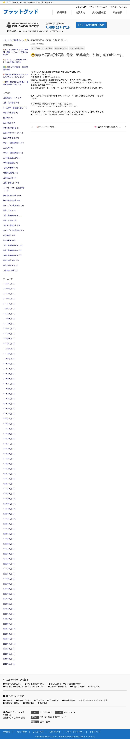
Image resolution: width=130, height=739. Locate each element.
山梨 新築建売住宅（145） (13, 245)
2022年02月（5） (9, 529)
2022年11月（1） (9, 484)
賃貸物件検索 (99, 12)
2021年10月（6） (9, 549)
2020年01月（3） (9, 654)
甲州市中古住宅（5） (11, 265)
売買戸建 (61, 12)
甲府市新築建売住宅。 (35, 684)
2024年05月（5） (9, 394)
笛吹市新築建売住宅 (12, 684)
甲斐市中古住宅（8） (11, 113)
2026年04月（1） (9, 284)
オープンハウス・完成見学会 (42, 48)
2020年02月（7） (9, 649)
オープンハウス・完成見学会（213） (13, 189)
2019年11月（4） (9, 664)
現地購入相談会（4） (11, 173)
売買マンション (23, 700)
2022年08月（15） (10, 499)
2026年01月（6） (9, 299)
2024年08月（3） (9, 379)
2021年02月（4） (9, 589)
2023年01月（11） (10, 474)
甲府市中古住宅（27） (11, 260)
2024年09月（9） (9, 374)
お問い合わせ (54, 732)
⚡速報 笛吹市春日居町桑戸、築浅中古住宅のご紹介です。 (15, 83)
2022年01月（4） (9, 534)
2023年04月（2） (9, 459)
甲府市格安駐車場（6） (11, 128)
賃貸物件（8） (8, 118)
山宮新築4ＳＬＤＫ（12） (12, 98)
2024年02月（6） (9, 409)
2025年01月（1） (9, 354)
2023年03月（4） (9, 464)
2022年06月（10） (10, 509)
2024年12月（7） (9, 359)
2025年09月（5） (9, 319)
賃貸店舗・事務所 (11, 703)
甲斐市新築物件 (77, 687)
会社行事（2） (8, 148)
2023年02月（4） (9, 469)
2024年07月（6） (9, 384)
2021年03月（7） (9, 584)
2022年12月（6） (9, 479)
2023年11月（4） (9, 424)
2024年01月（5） (9, 414)
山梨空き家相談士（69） (12, 225)
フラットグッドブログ (98, 7)
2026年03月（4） (9, 289)
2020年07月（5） (9, 624)
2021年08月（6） (9, 559)
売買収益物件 (68, 700)
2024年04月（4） (9, 399)
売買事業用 (52, 700)
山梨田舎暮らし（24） (11, 183)
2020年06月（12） (10, 629)
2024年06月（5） (9, 389)
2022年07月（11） (10, 504)
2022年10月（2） (9, 489)
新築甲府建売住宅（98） (12, 200)
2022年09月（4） (9, 494)
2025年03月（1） (9, 349)
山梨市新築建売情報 (57, 687)
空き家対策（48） (9, 240)
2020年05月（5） (9, 634)
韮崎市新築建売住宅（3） (12, 158)
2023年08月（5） (9, 439)
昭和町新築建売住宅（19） (13, 255)
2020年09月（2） (9, 614)
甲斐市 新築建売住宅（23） (14, 143)
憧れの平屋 (93, 687)
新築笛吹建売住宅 (61, 48)
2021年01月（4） (9, 594)
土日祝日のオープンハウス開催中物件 (65, 684)
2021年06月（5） (9, 569)
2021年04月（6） (9, 579)
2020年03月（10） (10, 644)
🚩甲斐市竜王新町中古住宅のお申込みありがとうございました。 (15, 76)
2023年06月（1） (9, 449)
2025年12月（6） (9, 304)
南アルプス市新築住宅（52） (14, 205)
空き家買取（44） (9, 235)
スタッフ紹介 (81, 7)
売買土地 (80, 12)
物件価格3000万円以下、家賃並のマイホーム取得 (24, 687)
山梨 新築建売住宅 (77, 48)
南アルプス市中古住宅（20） (14, 230)
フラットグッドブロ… (75, 732)
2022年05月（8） (9, 514)
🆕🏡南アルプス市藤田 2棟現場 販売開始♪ (15, 68)
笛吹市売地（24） (9, 123)
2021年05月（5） (9, 574)
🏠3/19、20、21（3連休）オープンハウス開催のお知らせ (15, 61)
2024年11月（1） (9, 364)
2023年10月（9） (9, 429)
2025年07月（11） (10, 329)
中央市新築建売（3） (11, 163)
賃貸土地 (42, 703)
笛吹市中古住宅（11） (11, 138)
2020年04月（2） (9, 639)
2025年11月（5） (9, 309)
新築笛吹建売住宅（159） (12, 195)
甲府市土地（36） (9, 210)
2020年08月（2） (9, 619)
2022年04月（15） (10, 519)
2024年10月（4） (9, 369)
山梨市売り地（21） (10, 178)
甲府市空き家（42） (10, 220)
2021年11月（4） (9, 544)
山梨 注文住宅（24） (11, 103)
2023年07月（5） (9, 444)
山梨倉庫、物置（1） (11, 270)
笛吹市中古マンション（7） (13, 133)
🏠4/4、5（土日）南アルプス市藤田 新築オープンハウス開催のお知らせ (15, 52)
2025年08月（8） (9, 324)
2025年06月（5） (9, 334)
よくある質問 (38, 732)
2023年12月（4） (9, 419)
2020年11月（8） (9, 604)
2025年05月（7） (9, 339)
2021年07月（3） (9, 564)
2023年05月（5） (9, 454)
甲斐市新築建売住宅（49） (13, 250)
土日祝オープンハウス (118, 7)
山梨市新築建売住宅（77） (13, 215)
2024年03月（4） (9, 404)
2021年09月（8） (9, 554)
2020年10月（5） (9, 609)
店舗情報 (117, 12)
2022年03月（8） (9, 524)
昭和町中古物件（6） (11, 168)
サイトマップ (95, 732)
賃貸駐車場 (28, 703)
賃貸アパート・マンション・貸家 (93, 700)
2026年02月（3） (9, 294)
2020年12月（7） (9, 599)
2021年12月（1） (9, 539)
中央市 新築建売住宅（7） (13, 153)
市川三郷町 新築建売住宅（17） (15, 108)
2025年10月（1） (9, 314)
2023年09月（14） (10, 434)
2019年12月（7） (9, 659)
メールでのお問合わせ (91, 25)
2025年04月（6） (9, 344)
